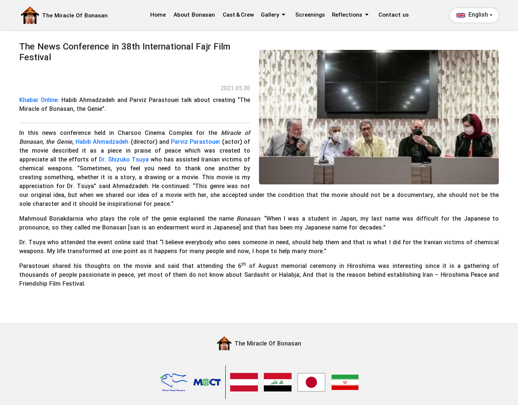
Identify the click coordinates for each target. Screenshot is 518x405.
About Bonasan (194, 15)
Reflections (350, 15)
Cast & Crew (238, 15)
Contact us (394, 15)
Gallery (273, 15)
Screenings (310, 15)
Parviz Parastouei (195, 142)
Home (158, 15)
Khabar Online (38, 100)
